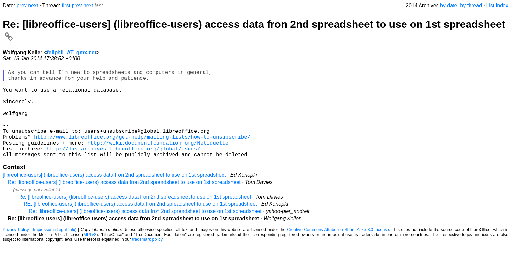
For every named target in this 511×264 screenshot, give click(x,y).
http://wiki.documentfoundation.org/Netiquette (157, 159)
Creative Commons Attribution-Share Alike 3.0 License (338, 249)
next (33, 5)
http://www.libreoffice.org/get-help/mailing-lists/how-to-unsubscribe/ (142, 152)
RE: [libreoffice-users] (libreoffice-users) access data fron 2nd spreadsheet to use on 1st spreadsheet (140, 223)
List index (497, 5)
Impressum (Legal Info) (55, 249)
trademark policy (147, 258)
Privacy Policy (16, 249)
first (66, 5)
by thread (471, 5)
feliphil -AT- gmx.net (71, 52)
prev (22, 5)
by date (448, 5)
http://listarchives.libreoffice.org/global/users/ (123, 166)
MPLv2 (89, 254)
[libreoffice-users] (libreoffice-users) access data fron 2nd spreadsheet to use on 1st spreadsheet (114, 194)
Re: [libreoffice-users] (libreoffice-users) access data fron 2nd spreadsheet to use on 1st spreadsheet (124, 201)
